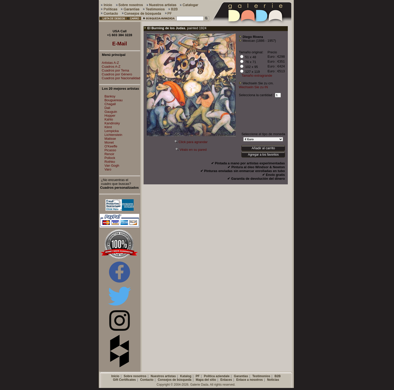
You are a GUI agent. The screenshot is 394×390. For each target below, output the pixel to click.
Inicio (115, 376)
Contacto (146, 380)
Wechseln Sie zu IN (253, 87)
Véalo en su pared (193, 150)
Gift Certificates (124, 380)
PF (198, 376)
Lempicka (111, 131)
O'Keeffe (110, 146)
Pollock (109, 158)
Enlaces (226, 380)
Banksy (109, 96)
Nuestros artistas (163, 376)
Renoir (109, 154)
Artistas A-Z (109, 63)
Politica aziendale (217, 376)
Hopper (109, 115)
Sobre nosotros (135, 376)
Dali (107, 108)
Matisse (110, 139)
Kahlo (108, 119)
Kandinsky (112, 123)
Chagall (110, 104)
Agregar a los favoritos (263, 154)
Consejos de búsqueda (174, 380)
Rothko (109, 162)
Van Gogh (111, 165)
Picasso (110, 150)
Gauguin (110, 112)
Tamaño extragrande (257, 75)
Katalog (185, 376)
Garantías (241, 376)
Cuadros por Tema (114, 70)
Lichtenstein (113, 135)
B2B (277, 376)
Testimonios (261, 376)
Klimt (108, 127)
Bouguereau (113, 100)
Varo (107, 169)
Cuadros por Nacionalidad (119, 78)
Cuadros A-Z (110, 66)
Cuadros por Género (115, 74)
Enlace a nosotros (249, 380)
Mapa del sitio (206, 380)
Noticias (273, 380)
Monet (109, 142)
